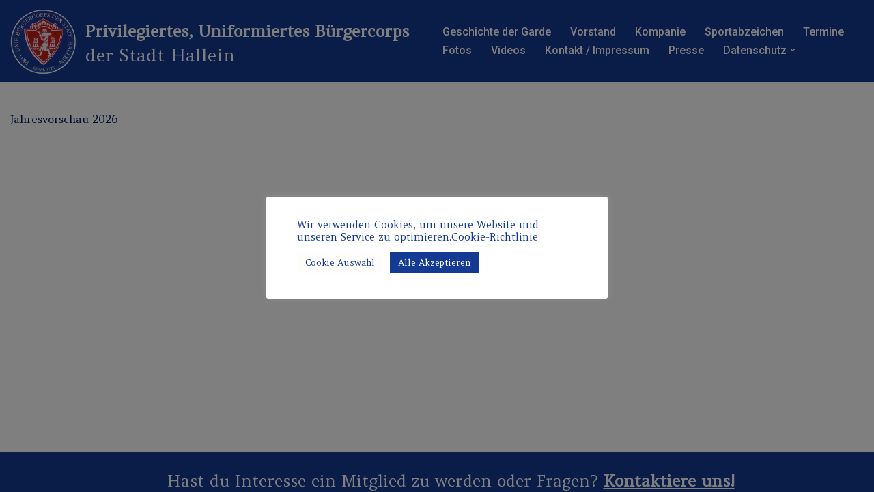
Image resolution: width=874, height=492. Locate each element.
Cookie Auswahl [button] (340, 263)
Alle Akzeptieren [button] (434, 263)
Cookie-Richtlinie (494, 237)
